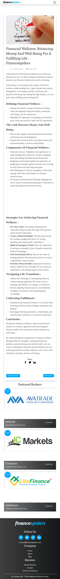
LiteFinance (12, 505)
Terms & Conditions (30, 571)
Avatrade (10, 421)
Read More (49, 422)
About (30, 554)
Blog (30, 557)
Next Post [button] (49, 375)
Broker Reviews (30, 565)
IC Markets (11, 463)
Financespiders (30, 576)
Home (30, 551)
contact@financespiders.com (30, 542)
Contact (30, 568)
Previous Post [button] (13, 375)
